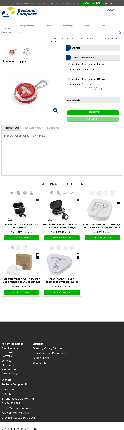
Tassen (86, 26)
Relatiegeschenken (26, 26)
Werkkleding (67, 26)
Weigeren (108, 3)
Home (7, 28)
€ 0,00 (110, 10)
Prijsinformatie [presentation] (11, 127)
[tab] (11, 128)
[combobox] (59, 32)
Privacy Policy (9, 373)
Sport (102, 26)
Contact (6, 360)
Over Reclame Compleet (10, 350)
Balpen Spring (41, 358)
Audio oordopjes (111, 38)
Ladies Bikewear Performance (50, 353)
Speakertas (39, 362)
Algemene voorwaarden (9, 367)
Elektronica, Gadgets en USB (87, 38)
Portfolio (6, 356)
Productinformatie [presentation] (33, 127)
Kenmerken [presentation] (53, 127)
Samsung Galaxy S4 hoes (47, 348)
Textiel (48, 26)
